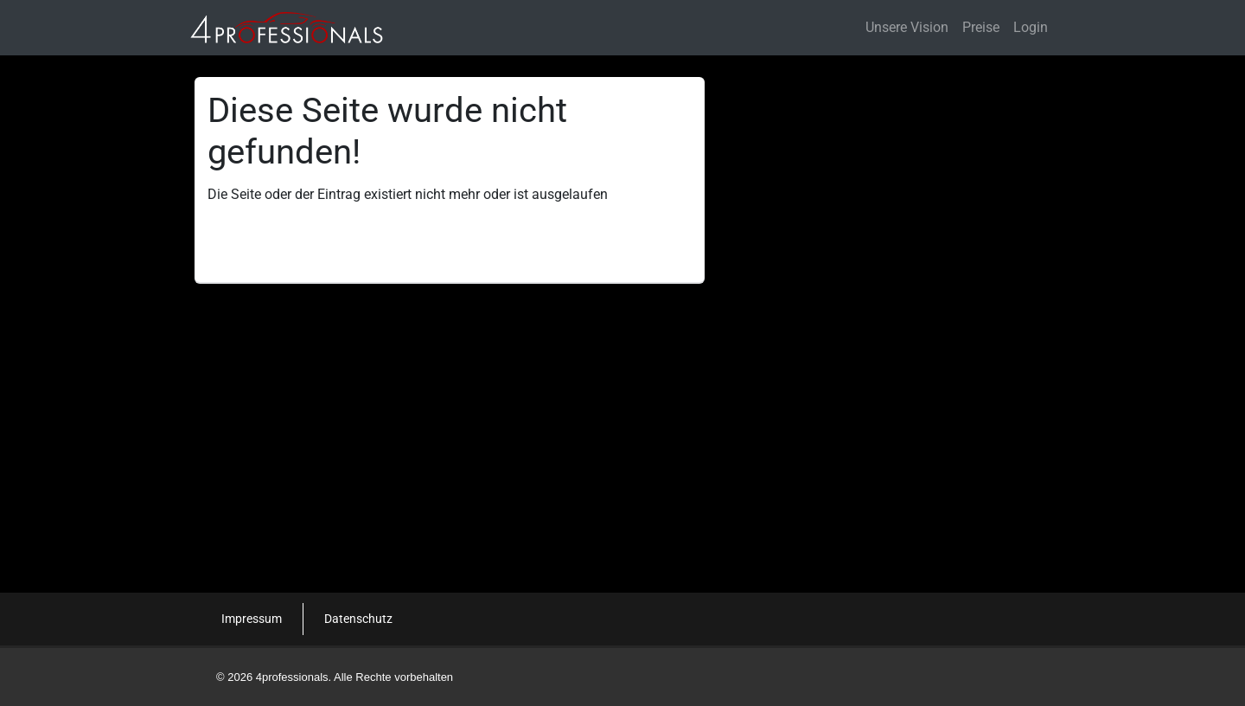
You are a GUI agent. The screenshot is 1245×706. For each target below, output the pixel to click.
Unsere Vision (906, 27)
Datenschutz (358, 619)
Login (1030, 27)
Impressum (251, 619)
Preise (980, 27)
